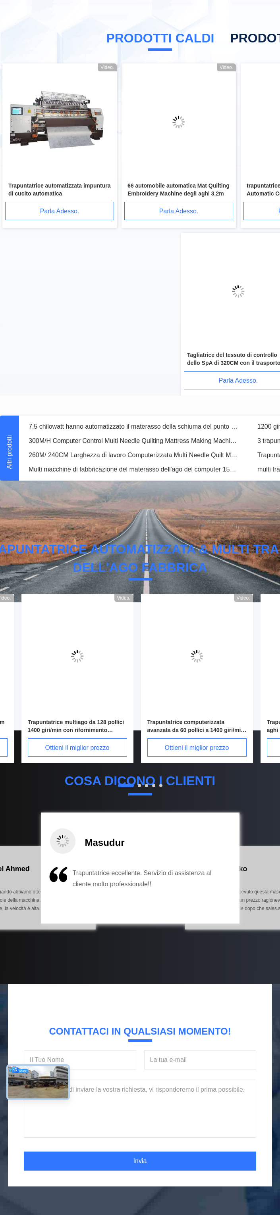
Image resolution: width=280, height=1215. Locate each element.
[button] (45, 893)
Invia (140, 1161)
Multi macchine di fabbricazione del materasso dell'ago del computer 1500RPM (133, 469)
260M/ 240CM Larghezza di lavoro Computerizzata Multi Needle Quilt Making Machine (133, 455)
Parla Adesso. (59, 211)
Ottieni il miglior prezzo (77, 747)
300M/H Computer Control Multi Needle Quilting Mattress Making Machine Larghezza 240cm (133, 440)
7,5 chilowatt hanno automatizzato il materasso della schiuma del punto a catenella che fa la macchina (133, 426)
